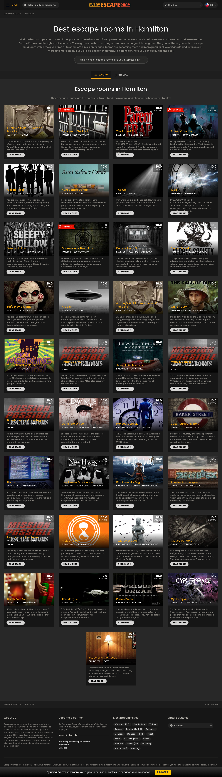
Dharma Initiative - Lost (78, 248)
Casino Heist (15, 189)
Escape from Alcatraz (131, 248)
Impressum (64, 744)
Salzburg (135, 748)
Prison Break (124, 599)
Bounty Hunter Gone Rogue (25, 420)
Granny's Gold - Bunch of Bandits (24, 129)
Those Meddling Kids (21, 365)
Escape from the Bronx (22, 537)
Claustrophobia (181, 540)
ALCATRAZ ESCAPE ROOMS (31, 193)
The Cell (121, 189)
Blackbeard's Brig (128, 482)
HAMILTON (11, 135)
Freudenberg (139, 724)
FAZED (79, 602)
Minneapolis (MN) (135, 734)
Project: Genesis (127, 423)
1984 (174, 189)
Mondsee (119, 734)
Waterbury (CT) (122, 724)
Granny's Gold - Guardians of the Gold (136, 305)
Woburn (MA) (121, 748)
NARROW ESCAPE (193, 427)
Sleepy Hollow (16, 248)
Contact (63, 748)
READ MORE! (15, 154)
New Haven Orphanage (77, 482)
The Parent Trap (127, 131)
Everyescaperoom (13, 13)
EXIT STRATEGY (138, 369)
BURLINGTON (67, 365)
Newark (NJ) (132, 743)
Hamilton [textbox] (173, 5)
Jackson (118, 729)
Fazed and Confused (103, 657)
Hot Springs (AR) (131, 738)
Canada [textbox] (178, 725)
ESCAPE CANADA (81, 135)
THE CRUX (24, 135)
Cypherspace (180, 599)
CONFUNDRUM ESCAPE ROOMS (89, 427)
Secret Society (181, 248)
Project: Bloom (71, 540)
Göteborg (146, 743)
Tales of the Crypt (183, 131)
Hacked (12, 482)
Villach (146, 738)
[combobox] (183, 5)
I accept (162, 772)
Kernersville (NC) (134, 729)
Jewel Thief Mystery (129, 365)
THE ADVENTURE (136, 135)
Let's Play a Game (19, 306)
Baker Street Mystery (185, 423)
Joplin (117, 738)
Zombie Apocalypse (184, 482)
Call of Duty (179, 306)
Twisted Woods (127, 540)
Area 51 (67, 306)
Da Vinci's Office (73, 423)
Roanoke (119, 743)
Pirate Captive (71, 361)
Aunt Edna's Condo (75, 189)
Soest (150, 734)
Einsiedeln (150, 729)
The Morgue (70, 599)
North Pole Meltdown (21, 599)
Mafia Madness (181, 361)
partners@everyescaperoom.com (74, 741)
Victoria (152, 724)
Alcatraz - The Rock (75, 131)
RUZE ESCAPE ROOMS (140, 427)
